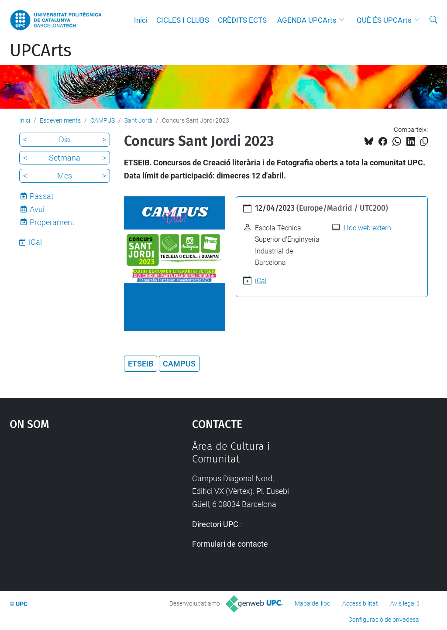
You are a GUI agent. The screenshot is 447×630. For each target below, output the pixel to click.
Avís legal (403, 603)
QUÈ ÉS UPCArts (384, 20)
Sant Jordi (138, 120)
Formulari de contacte (230, 543)
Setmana (64, 157)
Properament (52, 222)
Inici (141, 20)
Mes (64, 175)
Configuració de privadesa (383, 619)
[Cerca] (433, 20)
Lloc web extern (367, 228)
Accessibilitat (360, 603)
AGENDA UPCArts (307, 20)
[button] (344, 20)
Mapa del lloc (312, 603)
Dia (64, 139)
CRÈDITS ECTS (242, 20)
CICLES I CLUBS (182, 20)
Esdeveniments (60, 120)
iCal (261, 281)
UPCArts (41, 50)
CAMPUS (102, 120)
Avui (37, 209)
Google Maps (77, 505)
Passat (42, 196)
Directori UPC (215, 524)
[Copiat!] (424, 142)
